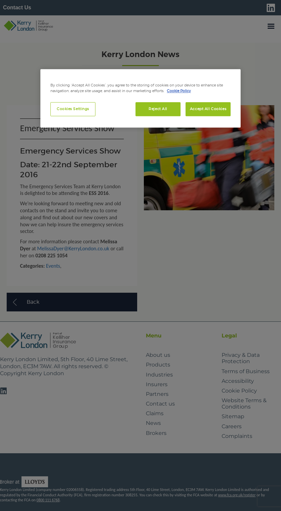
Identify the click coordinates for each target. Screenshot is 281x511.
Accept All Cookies (208, 108)
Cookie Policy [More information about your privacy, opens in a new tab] (179, 90)
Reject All (158, 108)
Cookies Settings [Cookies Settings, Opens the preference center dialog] (73, 108)
